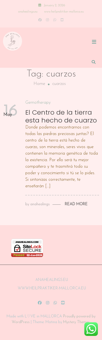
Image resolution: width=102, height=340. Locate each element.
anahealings (40, 204)
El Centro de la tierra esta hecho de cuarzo (61, 116)
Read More (76, 204)
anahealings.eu (28, 11)
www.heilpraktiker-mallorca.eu (64, 11)
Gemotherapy (38, 102)
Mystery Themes (76, 322)
